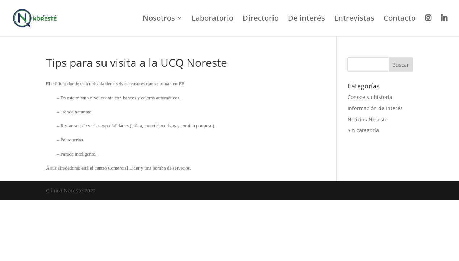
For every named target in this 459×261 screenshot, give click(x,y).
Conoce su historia (369, 97)
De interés (306, 19)
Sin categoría (363, 130)
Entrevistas (354, 19)
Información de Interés (375, 108)
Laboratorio (212, 19)
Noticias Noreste (367, 119)
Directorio (261, 19)
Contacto (400, 19)
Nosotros (159, 19)
